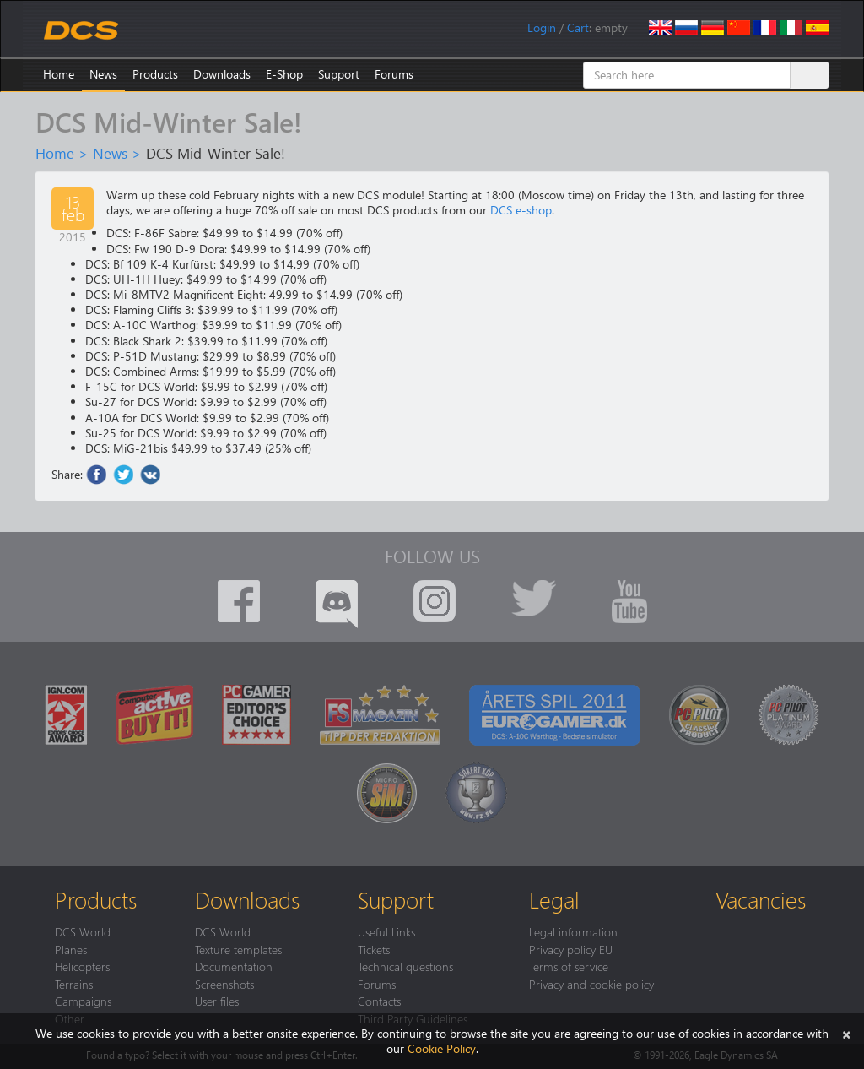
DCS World (83, 931)
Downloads (222, 74)
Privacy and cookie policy (591, 983)
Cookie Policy (442, 1048)
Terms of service (568, 966)
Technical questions (405, 966)
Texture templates (238, 949)
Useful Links (386, 931)
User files (217, 1000)
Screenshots (224, 983)
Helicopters (82, 966)
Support (338, 74)
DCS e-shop (521, 210)
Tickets (374, 949)
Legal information (573, 931)
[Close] (846, 1033)
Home (58, 74)
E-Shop (284, 74)
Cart (578, 27)
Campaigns (83, 1000)
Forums (394, 74)
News (103, 74)
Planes (71, 949)
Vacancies (761, 899)
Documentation (234, 966)
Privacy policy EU (571, 949)
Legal (554, 899)
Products (155, 74)
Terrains (74, 983)
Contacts (379, 1000)
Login (541, 27)
